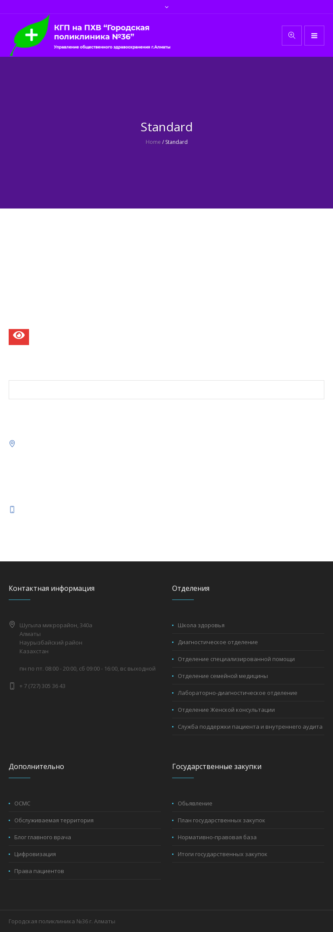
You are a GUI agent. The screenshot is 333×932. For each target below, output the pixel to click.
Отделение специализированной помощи (236, 659)
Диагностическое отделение (218, 642)
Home (153, 142)
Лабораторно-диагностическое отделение (237, 693)
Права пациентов (39, 871)
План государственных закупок (221, 820)
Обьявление (195, 803)
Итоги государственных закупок (223, 854)
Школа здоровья (201, 625)
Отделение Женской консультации (226, 710)
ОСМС (22, 803)
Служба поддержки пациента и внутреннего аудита (250, 726)
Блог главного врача (42, 837)
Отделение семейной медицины (223, 676)
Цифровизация (35, 854)
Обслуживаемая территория (54, 820)
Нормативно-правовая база (217, 837)
